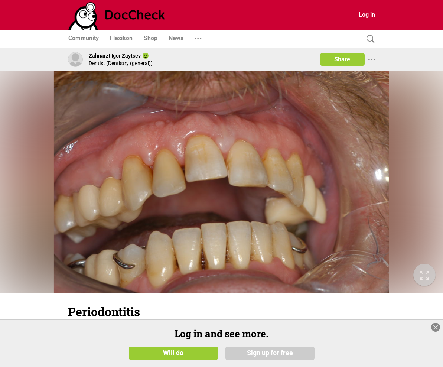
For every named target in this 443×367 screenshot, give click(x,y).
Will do (173, 353)
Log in (367, 14)
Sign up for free (270, 353)
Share (342, 59)
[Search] (368, 39)
